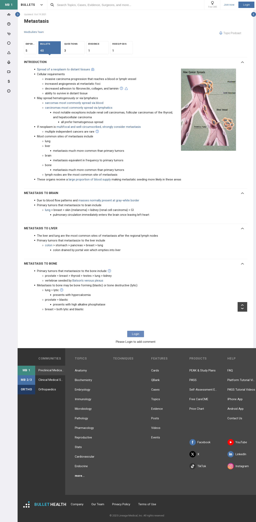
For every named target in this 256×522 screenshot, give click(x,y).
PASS (193, 380)
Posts (155, 418)
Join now (229, 4)
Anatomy (81, 370)
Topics (155, 399)
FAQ (230, 370)
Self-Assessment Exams (203, 389)
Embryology (82, 389)
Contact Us (234, 418)
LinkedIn (236, 454)
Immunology (83, 399)
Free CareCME (198, 399)
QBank (155, 380)
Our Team (97, 504)
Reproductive (83, 437)
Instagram (238, 466)
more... (80, 476)
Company (77, 504)
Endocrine (81, 466)
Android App (235, 409)
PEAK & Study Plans (202, 370)
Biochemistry (83, 380)
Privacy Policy (121, 504)
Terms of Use (147, 504)
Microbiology (83, 409)
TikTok (197, 466)
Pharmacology (84, 428)
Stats (78, 447)
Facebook (199, 442)
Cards (155, 370)
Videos (155, 428)
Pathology (81, 418)
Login (246, 4)
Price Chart (196, 409)
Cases (155, 389)
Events (155, 437)
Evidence (157, 409)
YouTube (237, 442)
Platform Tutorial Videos (241, 380)
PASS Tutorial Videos (241, 389)
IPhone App (235, 399)
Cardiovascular (84, 456)
